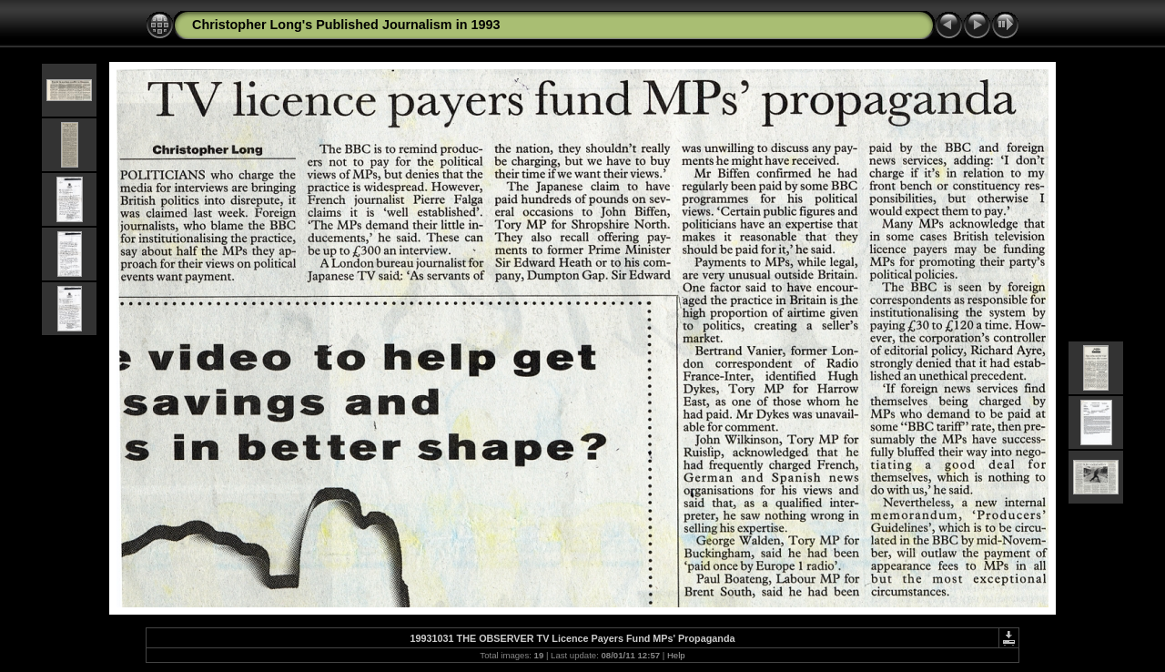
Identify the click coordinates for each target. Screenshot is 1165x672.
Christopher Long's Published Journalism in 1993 (346, 24)
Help (676, 655)
